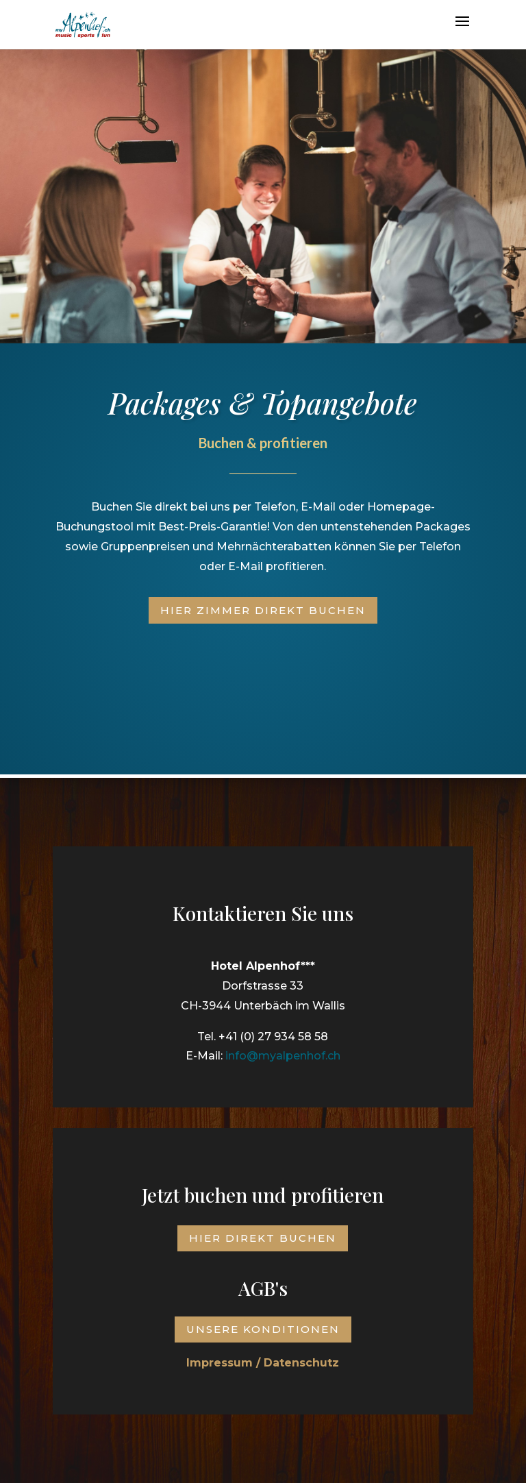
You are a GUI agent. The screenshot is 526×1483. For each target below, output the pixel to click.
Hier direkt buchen (262, 1238)
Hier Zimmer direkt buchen (263, 610)
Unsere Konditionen (263, 1329)
